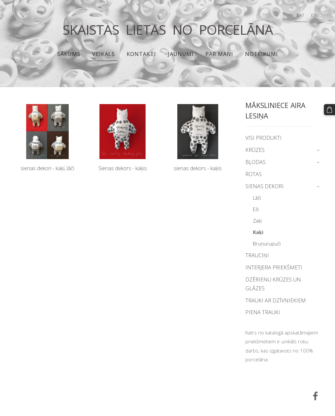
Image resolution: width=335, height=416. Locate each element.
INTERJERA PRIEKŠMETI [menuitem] (273, 267)
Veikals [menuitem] (103, 54)
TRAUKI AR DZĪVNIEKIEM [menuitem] (275, 300)
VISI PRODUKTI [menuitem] (263, 137)
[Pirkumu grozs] (329, 109)
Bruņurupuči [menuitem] (267, 243)
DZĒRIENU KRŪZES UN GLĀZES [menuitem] (273, 284)
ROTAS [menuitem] (253, 174)
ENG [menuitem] (315, 15)
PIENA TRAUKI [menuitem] (262, 312)
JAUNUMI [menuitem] (181, 54)
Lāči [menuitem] (257, 197)
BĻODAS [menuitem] (255, 162)
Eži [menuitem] (256, 209)
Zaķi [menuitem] (257, 220)
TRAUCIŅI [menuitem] (257, 255)
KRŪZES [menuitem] (255, 150)
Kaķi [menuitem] (258, 232)
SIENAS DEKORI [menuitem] (264, 186)
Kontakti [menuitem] (141, 54)
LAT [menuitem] (300, 15)
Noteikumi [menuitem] (261, 54)
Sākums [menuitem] (68, 54)
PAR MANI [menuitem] (219, 54)
